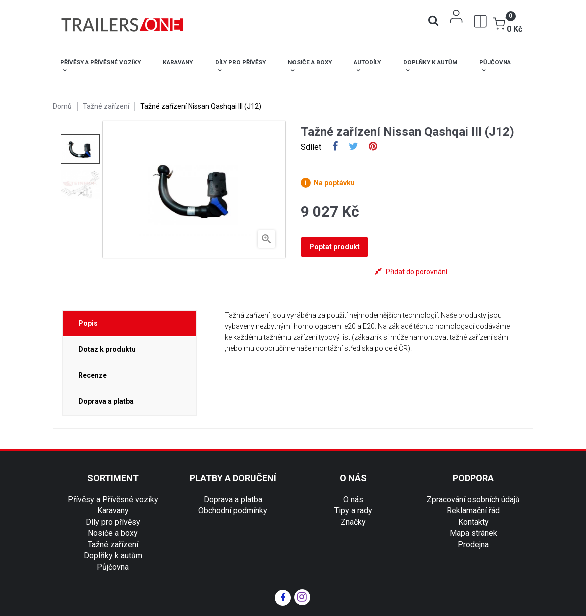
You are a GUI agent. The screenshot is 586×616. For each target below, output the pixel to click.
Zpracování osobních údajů (473, 499)
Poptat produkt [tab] (334, 247)
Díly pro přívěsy (113, 522)
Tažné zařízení (113, 545)
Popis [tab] (88, 324)
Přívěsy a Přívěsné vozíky (113, 499)
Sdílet (335, 147)
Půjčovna (113, 567)
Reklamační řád (473, 511)
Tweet (353, 147)
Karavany (113, 511)
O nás (353, 499)
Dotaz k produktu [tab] (107, 350)
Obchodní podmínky (232, 511)
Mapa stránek (473, 533)
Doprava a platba (233, 499)
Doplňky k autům (113, 555)
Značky (353, 522)
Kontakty (473, 522)
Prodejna (473, 545)
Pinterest (373, 147)
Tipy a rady (353, 511)
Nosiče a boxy (113, 533)
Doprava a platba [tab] (106, 402)
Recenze (92, 376)
